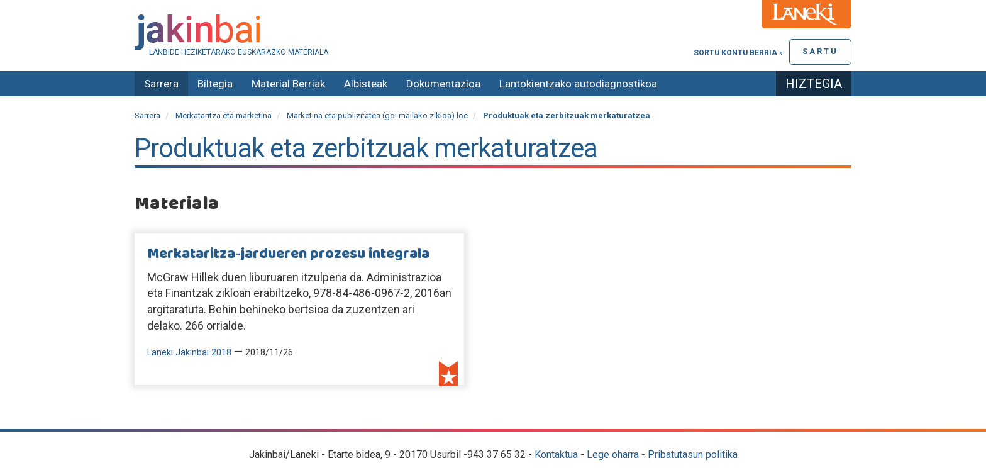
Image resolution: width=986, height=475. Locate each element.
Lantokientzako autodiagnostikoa (578, 83)
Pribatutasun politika (693, 455)
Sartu (820, 51)
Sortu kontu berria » (738, 52)
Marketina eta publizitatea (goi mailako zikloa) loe (377, 115)
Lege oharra (613, 455)
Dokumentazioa (443, 83)
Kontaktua (556, 455)
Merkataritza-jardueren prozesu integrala (288, 254)
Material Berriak (288, 83)
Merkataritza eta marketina (223, 115)
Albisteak (365, 83)
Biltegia (215, 83)
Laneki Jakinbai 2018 (189, 352)
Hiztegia (813, 83)
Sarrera (161, 83)
